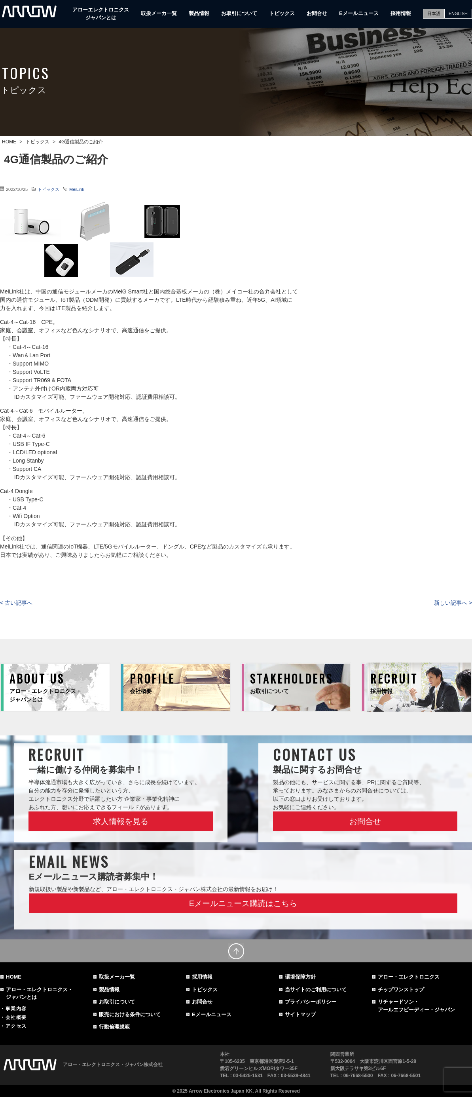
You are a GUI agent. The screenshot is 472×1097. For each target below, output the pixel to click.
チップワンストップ (401, 989)
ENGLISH (458, 13)
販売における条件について (130, 1014)
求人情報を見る (120, 821)
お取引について (239, 13)
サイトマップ (300, 1014)
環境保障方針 (300, 977)
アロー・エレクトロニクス (409, 977)
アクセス (16, 1026)
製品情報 (199, 13)
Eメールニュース (359, 13)
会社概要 (16, 1017)
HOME (13, 977)
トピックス (282, 13)
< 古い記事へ (16, 603)
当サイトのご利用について (316, 989)
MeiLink (76, 189)
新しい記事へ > (453, 603)
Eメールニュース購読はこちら (243, 903)
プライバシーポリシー (310, 1002)
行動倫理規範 (114, 1027)
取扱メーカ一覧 (159, 13)
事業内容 (16, 1008)
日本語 (433, 13)
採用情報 (400, 13)
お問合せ (317, 13)
